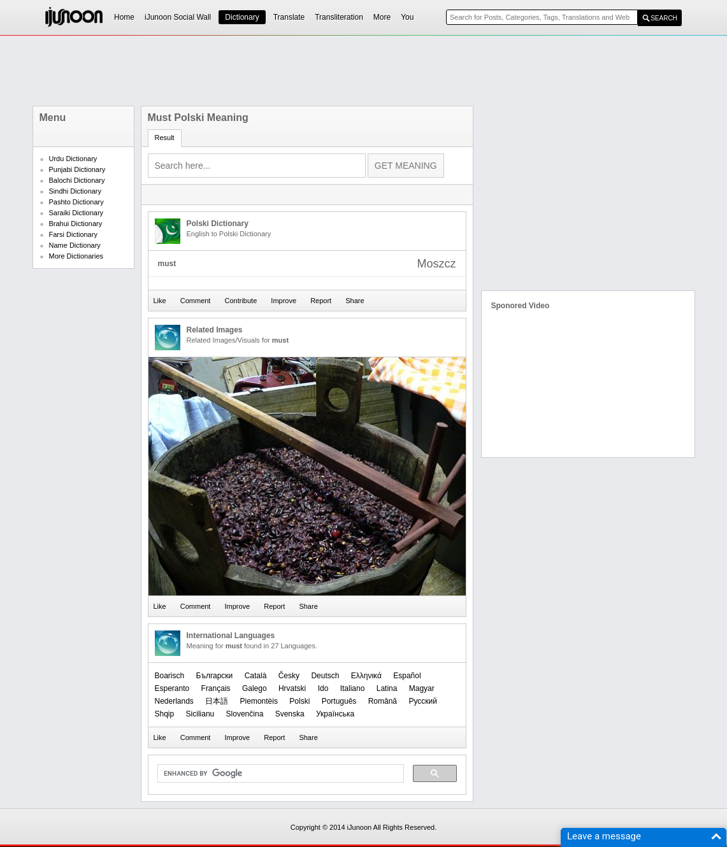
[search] (279, 773)
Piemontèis (259, 701)
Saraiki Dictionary (76, 213)
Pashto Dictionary (76, 202)
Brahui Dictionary (76, 223)
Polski (299, 701)
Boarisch (170, 675)
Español (407, 675)
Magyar (422, 688)
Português (339, 701)
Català (256, 675)
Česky (288, 675)
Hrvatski (292, 688)
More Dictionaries (76, 256)
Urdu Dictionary (73, 158)
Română (382, 701)
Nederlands (174, 701)
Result (165, 137)
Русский (422, 701)
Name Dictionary (75, 245)
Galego (254, 688)
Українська (335, 713)
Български (214, 675)
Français (216, 688)
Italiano (352, 688)
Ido (323, 688)
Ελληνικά (366, 675)
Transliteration (339, 17)
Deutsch (325, 675)
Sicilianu (200, 713)
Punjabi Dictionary (77, 169)
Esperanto (172, 688)
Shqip (165, 713)
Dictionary (242, 17)
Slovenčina (245, 713)
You (407, 17)
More (382, 17)
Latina (387, 688)
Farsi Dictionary (73, 234)
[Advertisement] (364, 70)
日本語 (216, 701)
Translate (289, 17)
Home (124, 17)
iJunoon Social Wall (178, 17)
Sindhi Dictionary (75, 191)
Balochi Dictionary (77, 180)
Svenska (290, 713)
